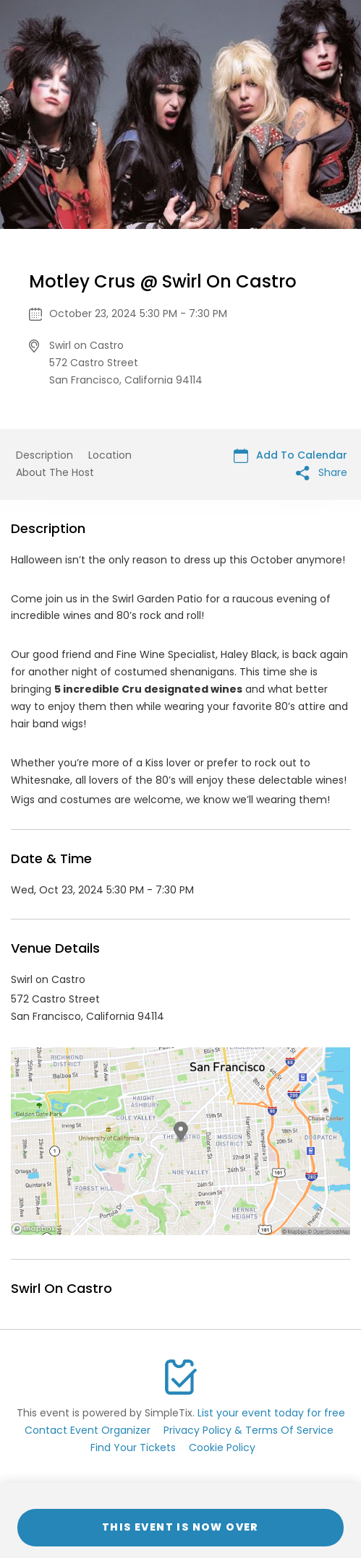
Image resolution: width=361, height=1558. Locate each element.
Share (321, 472)
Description (44, 455)
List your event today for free (271, 1413)
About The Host (55, 472)
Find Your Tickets (133, 1447)
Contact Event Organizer (87, 1430)
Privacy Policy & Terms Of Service (248, 1430)
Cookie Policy (222, 1447)
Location (110, 455)
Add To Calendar (290, 455)
